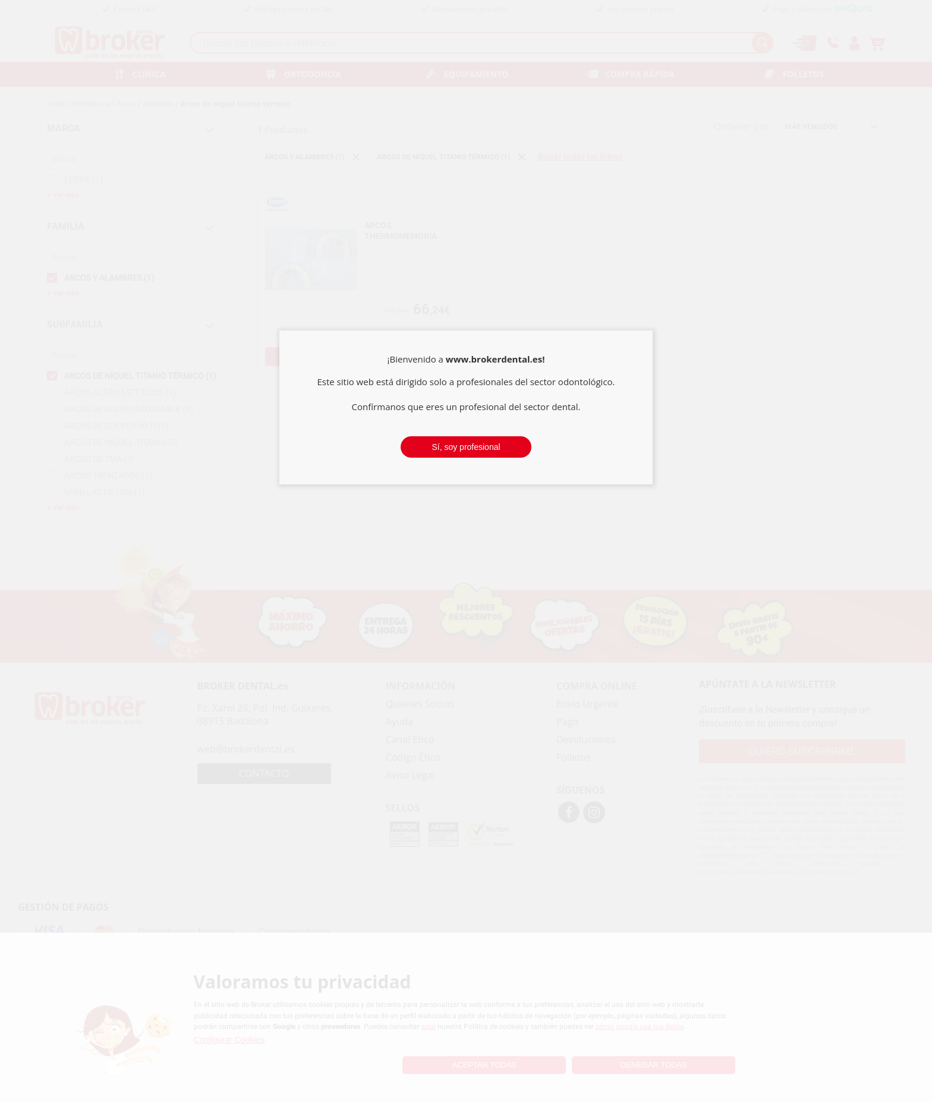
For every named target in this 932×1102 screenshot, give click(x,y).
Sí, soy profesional (466, 447)
